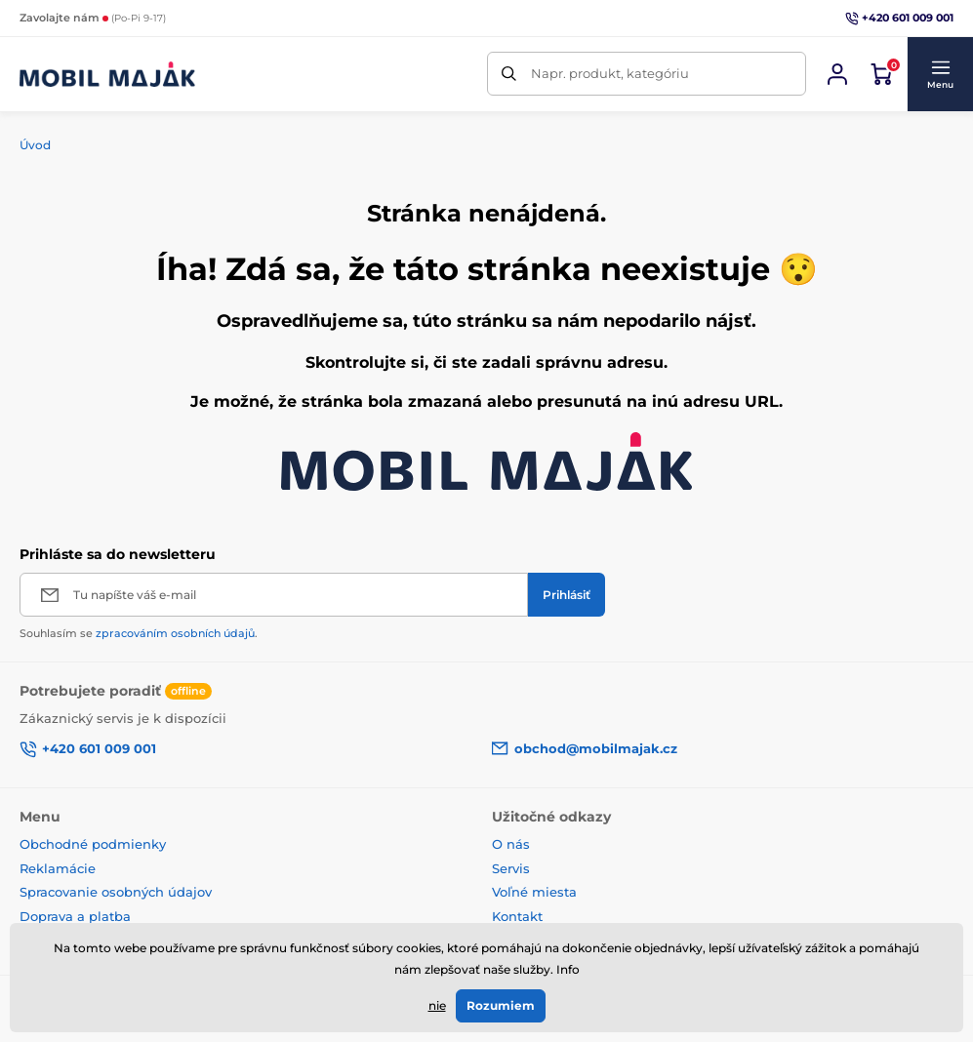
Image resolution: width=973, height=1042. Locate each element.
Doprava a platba (75, 916)
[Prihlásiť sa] (837, 74)
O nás (511, 844)
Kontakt (517, 916)
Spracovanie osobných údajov (116, 892)
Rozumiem (500, 1005)
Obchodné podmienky (93, 844)
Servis (511, 868)
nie (437, 1005)
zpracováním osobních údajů (175, 633)
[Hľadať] (509, 74)
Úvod (35, 145)
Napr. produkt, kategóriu (610, 73)
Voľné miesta (534, 892)
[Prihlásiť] (566, 595)
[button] (940, 74)
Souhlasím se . (139, 633)
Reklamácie (58, 868)
